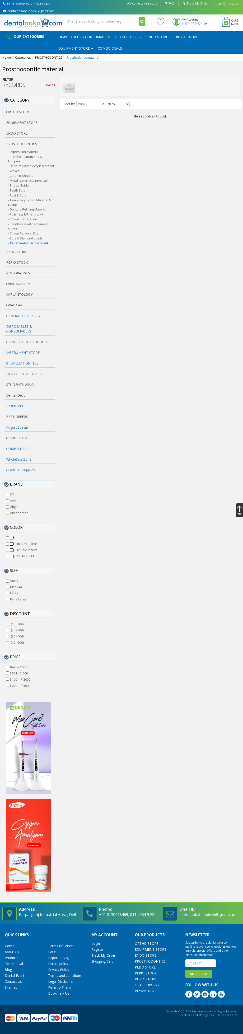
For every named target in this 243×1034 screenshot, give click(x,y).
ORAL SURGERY (147, 985)
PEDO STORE (145, 967)
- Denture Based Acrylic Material (31, 166)
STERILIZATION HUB (22, 363)
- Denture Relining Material (27, 209)
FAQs (52, 952)
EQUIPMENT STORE (75, 48)
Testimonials (14, 963)
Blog (8, 969)
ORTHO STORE (128, 37)
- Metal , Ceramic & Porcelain (28, 180)
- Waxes (14, 171)
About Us (12, 952)
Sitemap (11, 987)
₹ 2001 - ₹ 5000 (18, 685)
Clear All (49, 85)
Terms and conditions (65, 975)
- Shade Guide (18, 185)
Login (95, 943)
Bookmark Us (58, 993)
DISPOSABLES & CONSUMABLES (84, 37)
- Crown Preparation (22, 219)
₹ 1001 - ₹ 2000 (18, 679)
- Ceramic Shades (20, 175)
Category (19, 100)
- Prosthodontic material (28, 243)
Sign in (187, 23)
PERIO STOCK (145, 973)
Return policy (58, 963)
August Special (17, 427)
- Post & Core (17, 195)
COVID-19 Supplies (20, 470)
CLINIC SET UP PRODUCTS (27, 342)
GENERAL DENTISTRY (23, 315)
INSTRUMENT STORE (23, 352)
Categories (23, 57)
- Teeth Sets (16, 190)
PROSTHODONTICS (48, 57)
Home (6, 57)
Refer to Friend (59, 987)
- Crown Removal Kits (23, 233)
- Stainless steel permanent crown (28, 226)
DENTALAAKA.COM (226, 1015)
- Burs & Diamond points (25, 238)
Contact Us (228, 3)
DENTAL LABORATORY (24, 374)
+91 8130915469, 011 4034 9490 (26, 3)
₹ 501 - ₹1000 (17, 673)
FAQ (169, 3)
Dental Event (14, 975)
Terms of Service (61, 946)
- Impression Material (23, 152)
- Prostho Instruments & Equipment (25, 158)
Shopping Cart (102, 961)
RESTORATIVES (189, 37)
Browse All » (144, 991)
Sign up (201, 23)
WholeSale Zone (18, 459)
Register (97, 949)
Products (12, 957)
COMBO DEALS (110, 48)
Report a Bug (58, 957)
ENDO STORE (158, 37)
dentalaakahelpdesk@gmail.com (29, 11)
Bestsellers (14, 406)
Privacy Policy (58, 969)
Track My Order (196, 3)
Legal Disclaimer (61, 981)
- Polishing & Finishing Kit (25, 214)
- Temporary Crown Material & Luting (29, 202)
